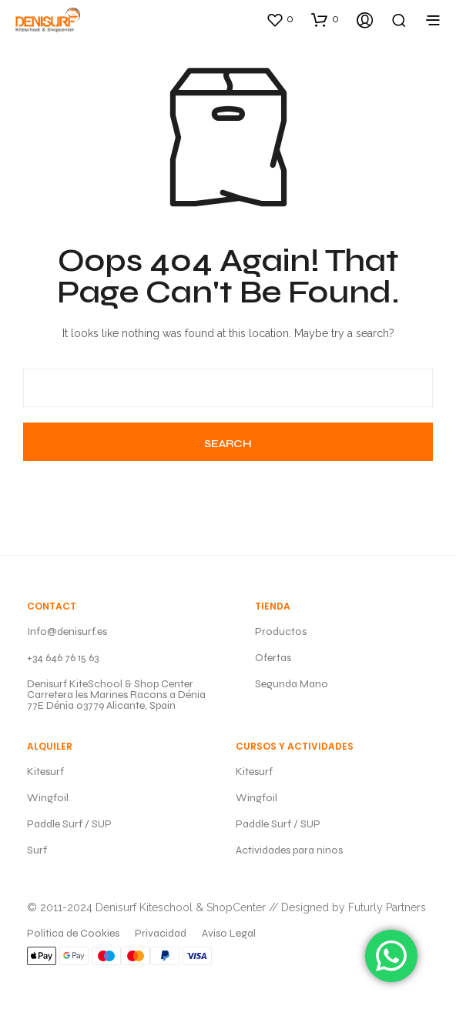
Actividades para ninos (289, 850)
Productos (281, 631)
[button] (279, 19)
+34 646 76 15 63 (63, 657)
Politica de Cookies (73, 933)
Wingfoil (48, 797)
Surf (37, 850)
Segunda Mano (291, 683)
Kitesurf (45, 771)
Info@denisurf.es (67, 631)
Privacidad (160, 933)
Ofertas (273, 657)
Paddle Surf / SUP (69, 823)
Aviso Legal (229, 933)
